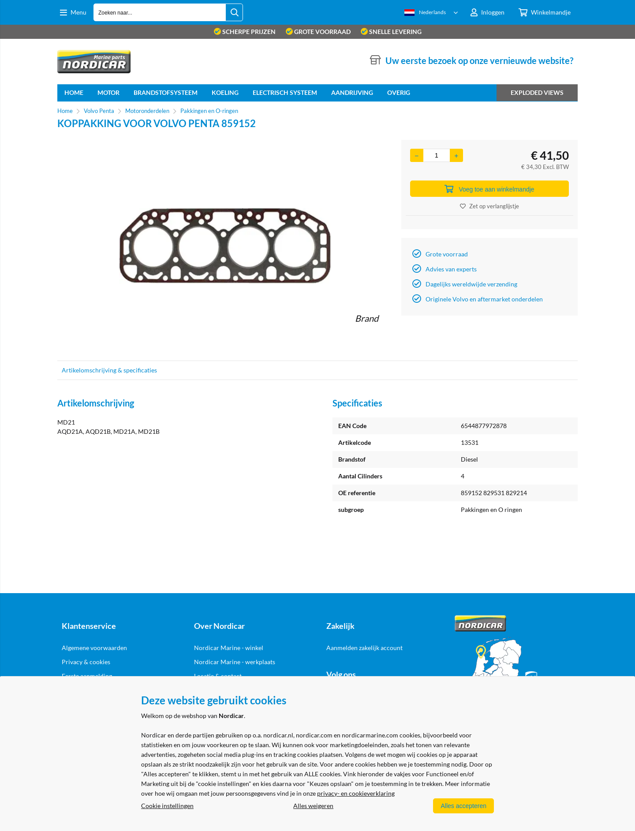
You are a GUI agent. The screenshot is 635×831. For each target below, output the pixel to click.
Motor (108, 92)
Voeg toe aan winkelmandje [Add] (489, 189)
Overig (398, 92)
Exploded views (537, 92)
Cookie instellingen (167, 805)
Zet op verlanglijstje (489, 206)
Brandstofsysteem (166, 92)
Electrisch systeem (285, 92)
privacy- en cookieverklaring (356, 793)
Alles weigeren (313, 805)
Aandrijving (352, 92)
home (73, 92)
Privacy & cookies (86, 662)
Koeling (225, 92)
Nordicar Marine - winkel (228, 647)
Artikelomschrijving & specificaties (109, 370)
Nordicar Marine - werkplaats (234, 662)
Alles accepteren (463, 805)
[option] (224, 246)
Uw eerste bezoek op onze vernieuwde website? (479, 60)
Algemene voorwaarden (94, 647)
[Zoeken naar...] (234, 12)
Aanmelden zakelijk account (364, 647)
